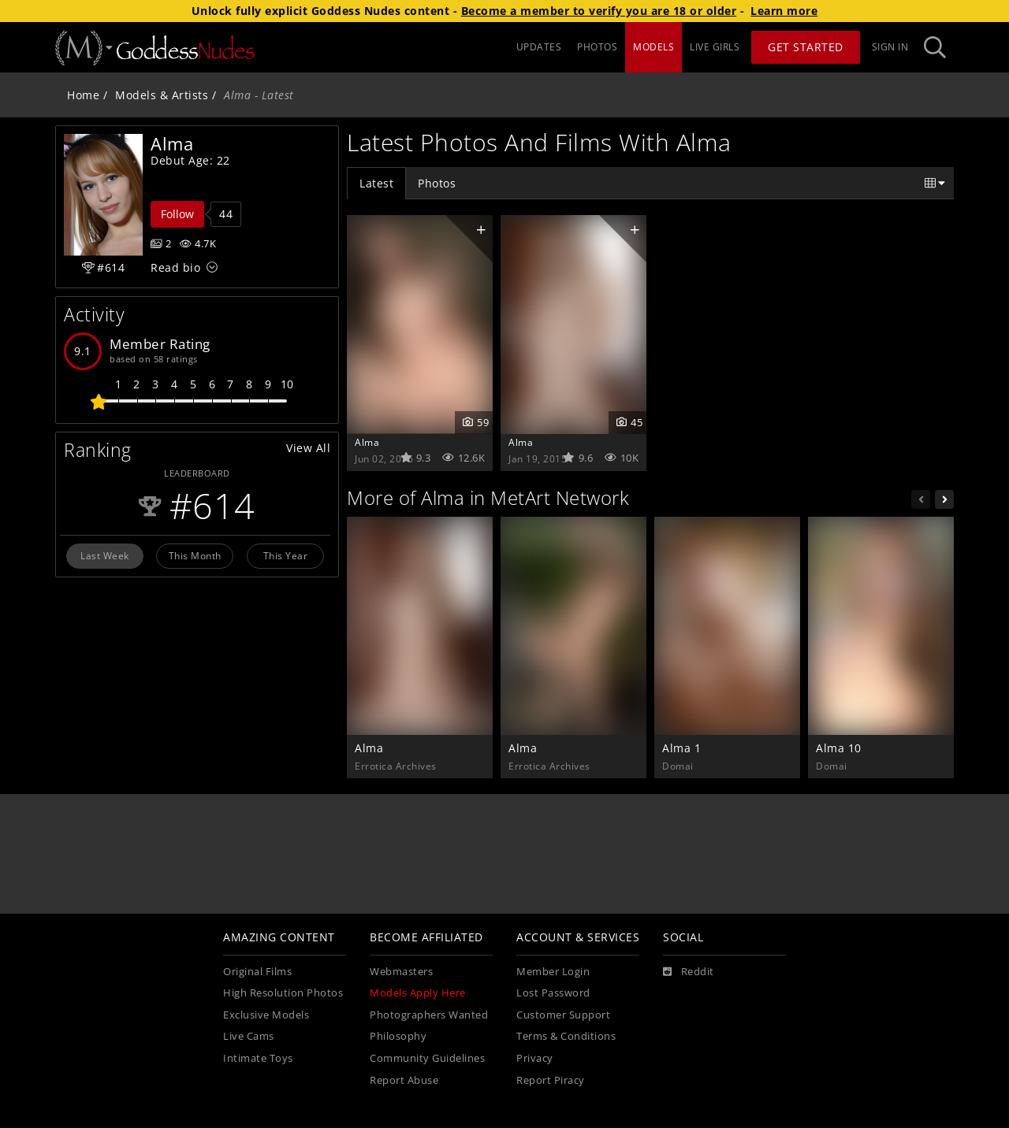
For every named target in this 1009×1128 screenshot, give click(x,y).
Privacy (534, 1058)
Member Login (553, 971)
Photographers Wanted (429, 1015)
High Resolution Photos (283, 993)
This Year (285, 555)
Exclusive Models (266, 1015)
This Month (195, 555)
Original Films (257, 971)
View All (308, 447)
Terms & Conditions (566, 1036)
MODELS (653, 47)
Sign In (890, 47)
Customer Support (563, 1015)
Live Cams (248, 1036)
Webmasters (401, 971)
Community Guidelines (427, 1058)
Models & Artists (161, 94)
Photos (437, 183)
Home (83, 94)
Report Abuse (404, 1080)
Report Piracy (550, 1080)
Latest (376, 183)
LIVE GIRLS (714, 47)
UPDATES (539, 47)
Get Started (805, 46)
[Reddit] (688, 972)
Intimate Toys (258, 1058)
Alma (367, 442)
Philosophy (398, 1036)
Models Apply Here (418, 993)
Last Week (104, 555)
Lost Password (553, 993)
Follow (177, 213)
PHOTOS (597, 47)
